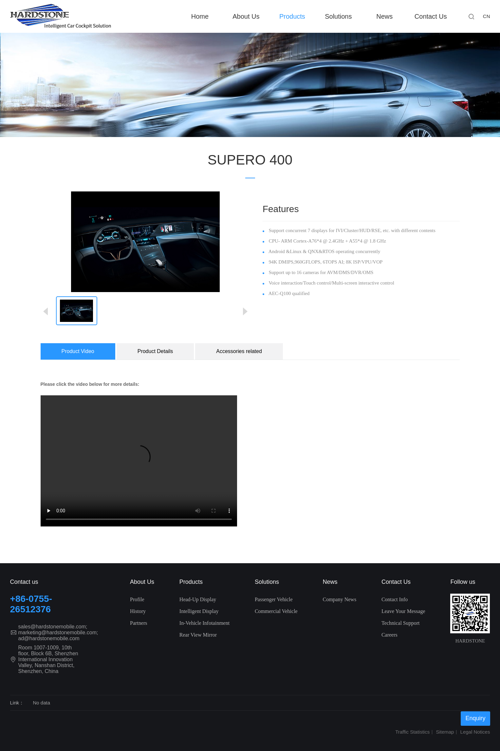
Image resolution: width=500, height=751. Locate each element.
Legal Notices (475, 732)
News (384, 16)
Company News (339, 599)
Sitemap (445, 732)
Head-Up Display (197, 599)
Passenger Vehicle (274, 599)
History (138, 611)
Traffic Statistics (412, 732)
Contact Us (431, 16)
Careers (389, 635)
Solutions (338, 16)
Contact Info (394, 599)
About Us (245, 16)
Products (292, 16)
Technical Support (400, 623)
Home (200, 16)
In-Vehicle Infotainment (204, 623)
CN (486, 16)
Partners (138, 623)
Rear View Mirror (198, 635)
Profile (137, 599)
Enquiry (475, 718)
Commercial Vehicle (276, 611)
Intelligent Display (199, 611)
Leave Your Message (403, 611)
